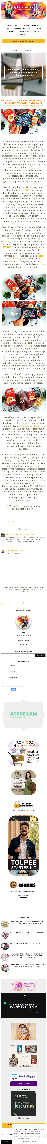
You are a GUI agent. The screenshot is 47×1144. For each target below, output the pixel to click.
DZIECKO (26, 25)
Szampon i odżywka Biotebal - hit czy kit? (27, 943)
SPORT (39, 28)
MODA (31, 28)
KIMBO (7, 247)
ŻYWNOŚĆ (23, 34)
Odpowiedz (10, 544)
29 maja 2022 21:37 (22, 550)
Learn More (26, 1141)
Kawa (27, 345)
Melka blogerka (12, 534)
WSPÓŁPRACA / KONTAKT (23, 41)
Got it (34, 1141)
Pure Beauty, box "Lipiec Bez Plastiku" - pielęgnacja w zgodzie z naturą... (27, 922)
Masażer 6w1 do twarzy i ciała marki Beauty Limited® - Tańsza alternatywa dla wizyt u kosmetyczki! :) (27, 955)
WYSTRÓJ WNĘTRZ (22, 31)
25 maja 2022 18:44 (26, 534)
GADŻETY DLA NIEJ (18, 28)
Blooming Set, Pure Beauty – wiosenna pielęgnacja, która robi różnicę (27, 965)
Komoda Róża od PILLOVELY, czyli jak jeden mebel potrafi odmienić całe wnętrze (23, 72)
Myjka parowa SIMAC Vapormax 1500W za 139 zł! (28, 933)
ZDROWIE (36, 31)
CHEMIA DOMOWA (13, 25)
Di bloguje (10, 550)
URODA (10, 31)
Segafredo (39, 426)
